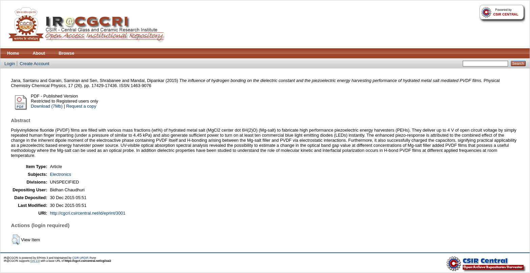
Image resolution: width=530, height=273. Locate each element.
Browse (66, 53)
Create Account (34, 63)
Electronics (60, 174)
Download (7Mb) (47, 106)
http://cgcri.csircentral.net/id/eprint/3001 (87, 213)
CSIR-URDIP (80, 258)
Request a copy (81, 106)
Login (9, 63)
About (39, 53)
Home (13, 53)
